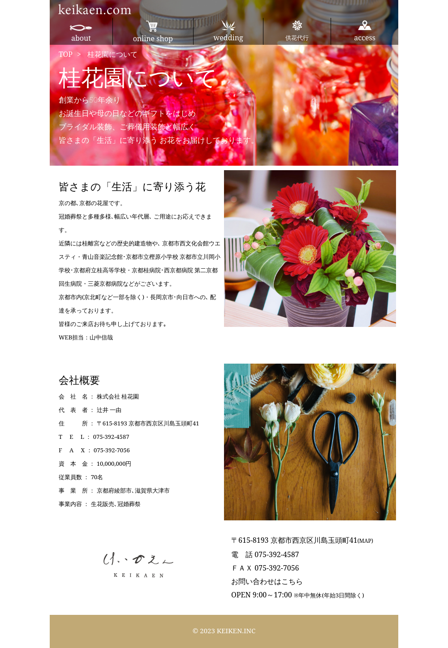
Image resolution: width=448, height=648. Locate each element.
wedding (228, 31)
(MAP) (365, 541)
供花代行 (297, 31)
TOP (66, 54)
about (81, 33)
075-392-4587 (111, 437)
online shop (153, 31)
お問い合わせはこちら (267, 581)
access (364, 31)
